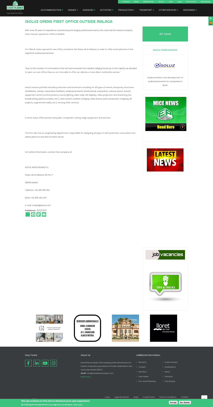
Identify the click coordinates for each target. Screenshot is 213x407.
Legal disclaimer (122, 397)
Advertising (205, 1)
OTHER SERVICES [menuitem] (168, 10)
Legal (136, 397)
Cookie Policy (149, 397)
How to (161, 1)
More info (77, 404)
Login (179, 1)
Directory (143, 371)
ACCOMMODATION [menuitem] (51, 10)
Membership (148, 1)
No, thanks (185, 402)
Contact (126, 1)
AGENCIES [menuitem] (88, 10)
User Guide (143, 376)
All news (165, 34)
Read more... (86, 376)
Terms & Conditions (167, 397)
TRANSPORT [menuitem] (145, 10)
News (136, 1)
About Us (142, 362)
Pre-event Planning (147, 381)
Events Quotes (171, 362)
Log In (107, 397)
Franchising (170, 381)
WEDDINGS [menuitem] (189, 10)
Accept (173, 402)
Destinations (170, 367)
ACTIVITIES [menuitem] (106, 10)
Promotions (191, 1)
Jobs (171, 1)
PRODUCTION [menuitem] (125, 10)
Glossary (169, 376)
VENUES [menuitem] (72, 10)
